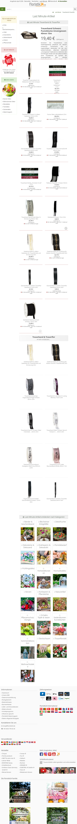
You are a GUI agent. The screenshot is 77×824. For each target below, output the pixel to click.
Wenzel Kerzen (6, 772)
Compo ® (23, 753)
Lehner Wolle (6, 760)
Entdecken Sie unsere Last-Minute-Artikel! (9, 71)
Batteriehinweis (7, 702)
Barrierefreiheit (6, 704)
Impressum (5, 693)
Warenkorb (52, 1)
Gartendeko (6, 109)
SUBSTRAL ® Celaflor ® (27, 767)
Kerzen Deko (6, 99)
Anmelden (62, 1)
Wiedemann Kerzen (26, 772)
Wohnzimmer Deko (8, 101)
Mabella (22, 760)
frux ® (22, 756)
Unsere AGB (5, 695)
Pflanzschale (6, 43)
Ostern (5, 40)
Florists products (7, 756)
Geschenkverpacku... (8, 28)
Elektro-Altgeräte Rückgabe (10, 718)
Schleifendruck (6, 765)
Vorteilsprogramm (7, 711)
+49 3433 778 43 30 (9, 729)
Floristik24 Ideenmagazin (9, 716)
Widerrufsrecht (6, 709)
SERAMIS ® (23, 765)
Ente (4, 25)
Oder (4, 32)
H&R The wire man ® (8, 758)
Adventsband (7, 37)
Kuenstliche (6, 35)
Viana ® (22, 770)
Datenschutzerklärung (9, 697)
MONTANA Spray (7, 763)
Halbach (22, 758)
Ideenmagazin (7, 112)
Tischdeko (5, 107)
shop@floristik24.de (9, 726)
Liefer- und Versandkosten (10, 707)
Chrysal (4, 753)
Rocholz (22, 763)
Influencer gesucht (8, 714)
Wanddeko (6, 104)
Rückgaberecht (6, 700)
